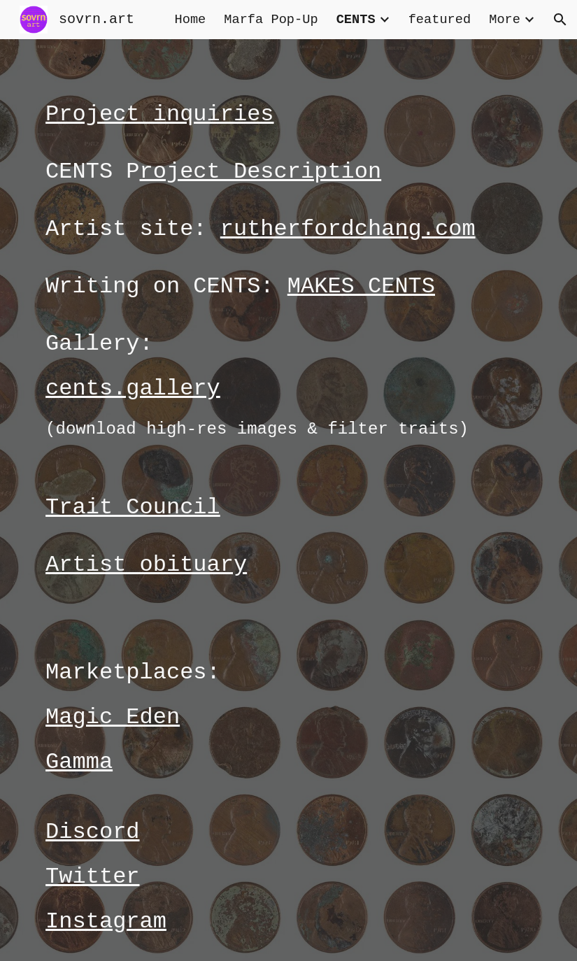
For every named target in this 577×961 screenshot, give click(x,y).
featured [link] (439, 19)
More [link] (504, 19)
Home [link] (190, 19)
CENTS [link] (356, 19)
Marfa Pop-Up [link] (271, 19)
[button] (560, 19)
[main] (288, 500)
